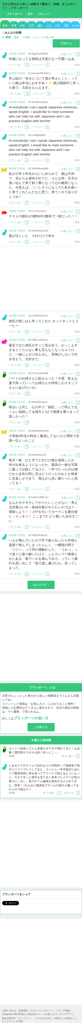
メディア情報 (63, 1010)
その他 (75, 25)
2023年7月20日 (17, 497)
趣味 (40, 25)
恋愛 (66, 25)
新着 (5, 25)
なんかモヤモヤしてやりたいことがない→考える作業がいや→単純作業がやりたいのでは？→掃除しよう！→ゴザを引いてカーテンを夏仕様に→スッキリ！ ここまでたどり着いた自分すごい (44, 512)
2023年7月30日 (17, 53)
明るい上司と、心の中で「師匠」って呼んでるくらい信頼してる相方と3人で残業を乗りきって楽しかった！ (44, 411)
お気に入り (43, 13)
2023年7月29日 (17, 73)
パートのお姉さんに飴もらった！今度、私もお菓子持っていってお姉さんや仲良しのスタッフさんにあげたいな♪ (43, 382)
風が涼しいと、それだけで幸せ (32, 236)
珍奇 (22, 25)
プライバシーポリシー (42, 1010)
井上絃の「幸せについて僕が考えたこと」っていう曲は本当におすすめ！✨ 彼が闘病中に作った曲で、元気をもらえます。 (44, 83)
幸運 (13, 25)
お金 (48, 25)
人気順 (26, 37)
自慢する (66, 43)
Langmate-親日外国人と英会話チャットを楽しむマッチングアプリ (38, 1014)
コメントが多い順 (43, 37)
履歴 (29, 13)
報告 (76, 64)
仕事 (57, 25)
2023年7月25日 (17, 211)
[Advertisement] (41, 279)
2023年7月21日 (17, 373)
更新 (16, 37)
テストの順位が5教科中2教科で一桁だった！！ (43, 216)
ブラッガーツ (12, 14)
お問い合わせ (9, 1010)
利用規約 (23, 1010)
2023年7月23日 (17, 230)
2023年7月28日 (17, 102)
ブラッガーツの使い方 (31, 718)
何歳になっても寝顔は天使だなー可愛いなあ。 (43, 59)
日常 (31, 25)
